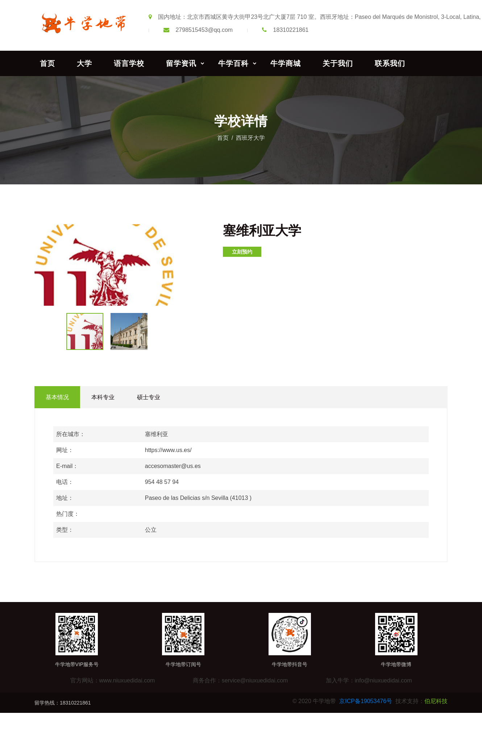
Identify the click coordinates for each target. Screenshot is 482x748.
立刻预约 (242, 252)
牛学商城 (285, 63)
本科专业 (103, 397)
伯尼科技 (436, 701)
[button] (173, 231)
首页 (47, 63)
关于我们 (338, 63)
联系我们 (390, 63)
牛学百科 (233, 63)
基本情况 (57, 397)
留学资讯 (181, 63)
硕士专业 (148, 397)
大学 (84, 63)
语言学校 (129, 63)
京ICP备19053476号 (365, 701)
